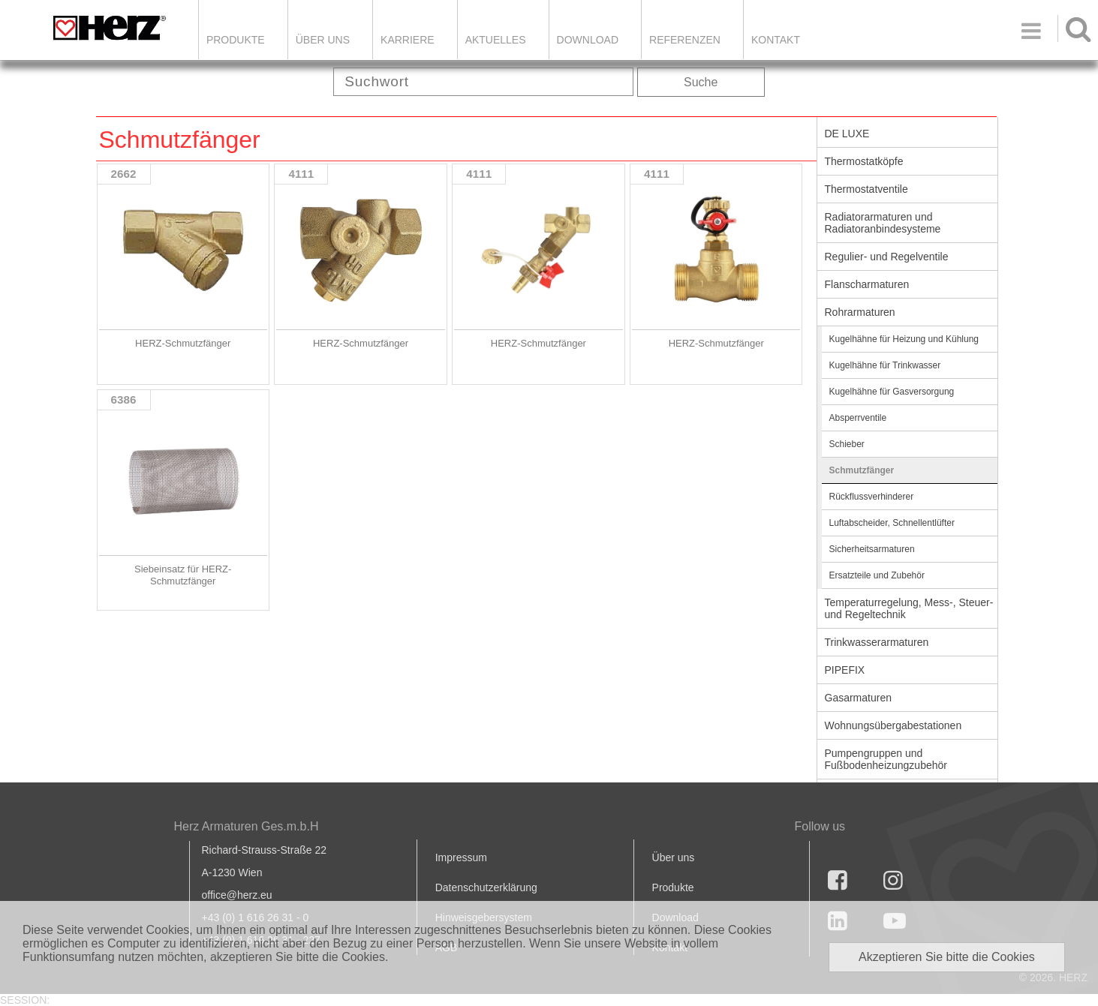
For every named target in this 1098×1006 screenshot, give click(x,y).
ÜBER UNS (323, 40)
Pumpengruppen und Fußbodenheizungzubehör (886, 759)
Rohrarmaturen (860, 312)
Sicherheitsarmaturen (872, 549)
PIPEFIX (845, 670)
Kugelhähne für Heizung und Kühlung (904, 339)
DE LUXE (847, 134)
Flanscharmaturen (867, 284)
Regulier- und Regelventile (887, 257)
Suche (700, 82)
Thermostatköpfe (864, 161)
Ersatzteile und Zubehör (877, 575)
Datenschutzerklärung (486, 887)
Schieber (847, 444)
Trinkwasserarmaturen (877, 642)
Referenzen (684, 40)
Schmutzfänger (862, 470)
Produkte (235, 40)
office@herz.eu (237, 895)
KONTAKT (775, 40)
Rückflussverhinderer (871, 496)
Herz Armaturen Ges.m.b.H (246, 826)
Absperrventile (858, 418)
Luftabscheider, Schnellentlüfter (892, 523)
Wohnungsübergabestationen (893, 725)
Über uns (673, 857)
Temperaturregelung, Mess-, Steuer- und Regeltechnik (909, 608)
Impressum (461, 857)
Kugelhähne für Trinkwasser (885, 365)
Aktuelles (495, 40)
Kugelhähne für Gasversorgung (892, 391)
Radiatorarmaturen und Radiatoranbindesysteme (883, 223)
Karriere (408, 40)
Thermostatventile (866, 189)
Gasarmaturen (858, 698)
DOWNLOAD (587, 40)
